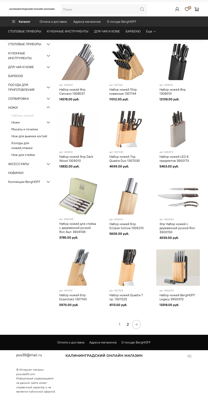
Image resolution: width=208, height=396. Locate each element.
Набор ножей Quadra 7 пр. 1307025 (126, 297)
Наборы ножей (22, 115)
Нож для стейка (23, 155)
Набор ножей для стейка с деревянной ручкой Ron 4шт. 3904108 (77, 228)
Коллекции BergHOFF (24, 182)
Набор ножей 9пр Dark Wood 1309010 (76, 159)
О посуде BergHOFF (121, 21)
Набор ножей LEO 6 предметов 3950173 (174, 159)
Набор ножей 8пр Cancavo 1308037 (72, 91)
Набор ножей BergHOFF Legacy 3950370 (177, 297)
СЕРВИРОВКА (18, 99)
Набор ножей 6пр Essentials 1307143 (73, 297)
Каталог (21, 21)
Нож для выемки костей (29, 136)
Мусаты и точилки (24, 129)
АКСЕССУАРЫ (18, 164)
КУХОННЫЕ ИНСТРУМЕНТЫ (67, 31)
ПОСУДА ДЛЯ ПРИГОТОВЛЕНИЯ (21, 87)
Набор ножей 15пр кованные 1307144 (123, 91)
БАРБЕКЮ (133, 31)
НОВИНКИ (15, 173)
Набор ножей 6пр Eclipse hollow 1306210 (126, 226)
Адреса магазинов (86, 21)
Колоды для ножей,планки (21, 145)
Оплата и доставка (53, 21)
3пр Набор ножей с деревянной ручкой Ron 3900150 (177, 228)
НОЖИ (13, 107)
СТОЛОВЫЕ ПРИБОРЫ (24, 31)
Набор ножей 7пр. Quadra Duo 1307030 (124, 159)
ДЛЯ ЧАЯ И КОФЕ (107, 31)
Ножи (15, 122)
